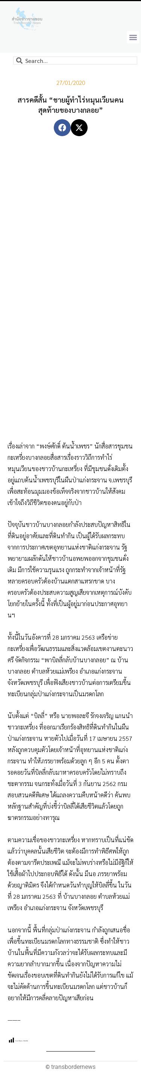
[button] (133, 37)
